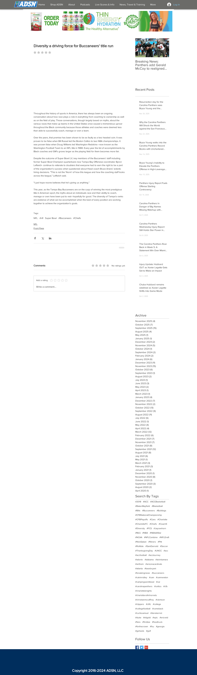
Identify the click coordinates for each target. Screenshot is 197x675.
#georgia (160, 626)
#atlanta (139, 568)
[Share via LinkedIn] (50, 238)
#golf (148, 631)
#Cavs (153, 519)
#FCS (149, 528)
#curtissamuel (142, 613)
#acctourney (154, 555)
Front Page (39, 228)
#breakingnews (142, 573)
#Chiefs (77, 218)
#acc (166, 550)
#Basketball (157, 506)
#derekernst (156, 613)
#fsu (152, 626)
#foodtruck (157, 622)
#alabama (149, 559)
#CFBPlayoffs (141, 519)
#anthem (139, 564)
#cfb (165, 586)
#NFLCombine (151, 537)
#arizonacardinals (153, 564)
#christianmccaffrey (144, 599)
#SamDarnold (151, 546)
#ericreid (164, 617)
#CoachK (163, 524)
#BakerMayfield (142, 506)
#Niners (152, 541)
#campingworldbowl (144, 582)
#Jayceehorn (160, 528)
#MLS (138, 533)
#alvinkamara (161, 559)
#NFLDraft (164, 537)
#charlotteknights (143, 591)
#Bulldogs (161, 510)
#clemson (160, 599)
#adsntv (139, 559)
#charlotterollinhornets (146, 595)
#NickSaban (141, 541)
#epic (155, 617)
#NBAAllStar (155, 533)
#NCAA (138, 537)
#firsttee (146, 622)
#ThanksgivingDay (144, 550)
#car (158, 582)
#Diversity (140, 528)
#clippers (139, 604)
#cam (151, 577)
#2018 (138, 501)
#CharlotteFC (141, 524)
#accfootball (141, 555)
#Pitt (160, 541)
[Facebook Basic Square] (137, 647)
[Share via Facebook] (35, 238)
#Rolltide (139, 546)
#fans (138, 622)
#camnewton (162, 577)
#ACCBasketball (157, 501)
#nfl (41, 218)
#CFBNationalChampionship (148, 515)
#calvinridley (141, 577)
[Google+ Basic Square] (146, 647)
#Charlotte (162, 519)
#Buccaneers (64, 218)
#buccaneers (158, 573)
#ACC (145, 501)
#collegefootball (142, 608)
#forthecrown (141, 626)
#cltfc (148, 604)
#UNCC (158, 550)
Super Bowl (51, 218)
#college (157, 604)
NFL (36, 218)
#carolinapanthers (143, 586)
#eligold (147, 617)
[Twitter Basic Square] (141, 647)
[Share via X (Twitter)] (42, 238)
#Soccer (164, 546)
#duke (138, 617)
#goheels (139, 631)
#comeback (157, 608)
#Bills (137, 510)
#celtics (157, 586)
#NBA (145, 533)
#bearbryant (150, 568)
